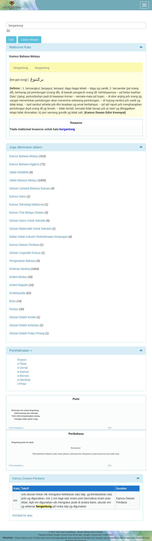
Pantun (13, 309)
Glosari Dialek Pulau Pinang (26, 333)
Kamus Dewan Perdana (24, 244)
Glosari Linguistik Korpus (25, 252)
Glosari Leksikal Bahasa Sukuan (29, 188)
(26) (109, 428)
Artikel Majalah (18, 285)
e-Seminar (24, 379)
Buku (12, 301)
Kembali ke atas (22, 515)
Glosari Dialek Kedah (22, 317)
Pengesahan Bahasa (22, 260)
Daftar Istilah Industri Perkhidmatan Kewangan (38, 236)
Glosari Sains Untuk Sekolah (27, 220)
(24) (109, 465)
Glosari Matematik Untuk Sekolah (30, 228)
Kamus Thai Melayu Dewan (26, 212)
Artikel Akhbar (18, 277)
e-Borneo (23, 375)
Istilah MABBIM (19, 172)
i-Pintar (21, 383)
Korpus (21, 359)
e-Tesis (21, 363)
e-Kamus (23, 371)
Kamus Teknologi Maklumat (26, 204)
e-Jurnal (22, 367)
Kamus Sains (17, 196)
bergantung (21, 67)
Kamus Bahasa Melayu (24, 156)
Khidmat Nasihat (19, 268)
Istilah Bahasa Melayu (23, 180)
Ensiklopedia (17, 293)
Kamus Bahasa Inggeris (24, 164)
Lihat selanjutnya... (16, 428)
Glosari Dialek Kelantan (24, 325)
